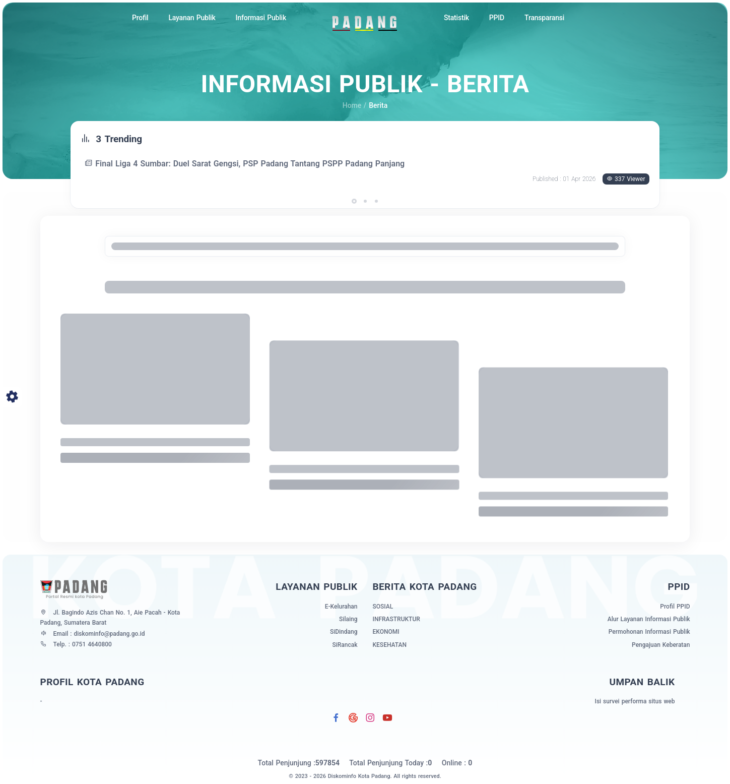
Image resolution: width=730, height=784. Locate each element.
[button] (354, 201)
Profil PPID (675, 606)
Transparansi (544, 18)
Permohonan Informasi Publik (649, 631)
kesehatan (390, 644)
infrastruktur (396, 619)
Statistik (456, 18)
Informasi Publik (261, 18)
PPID (496, 18)
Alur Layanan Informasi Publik (649, 619)
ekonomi (386, 631)
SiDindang (344, 631)
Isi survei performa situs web (634, 701)
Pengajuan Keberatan (661, 644)
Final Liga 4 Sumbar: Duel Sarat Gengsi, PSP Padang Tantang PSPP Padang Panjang (246, 163)
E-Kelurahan (341, 606)
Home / (355, 105)
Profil (140, 18)
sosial (383, 606)
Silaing (348, 619)
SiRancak (344, 644)
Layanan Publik (191, 18)
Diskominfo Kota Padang (359, 776)
